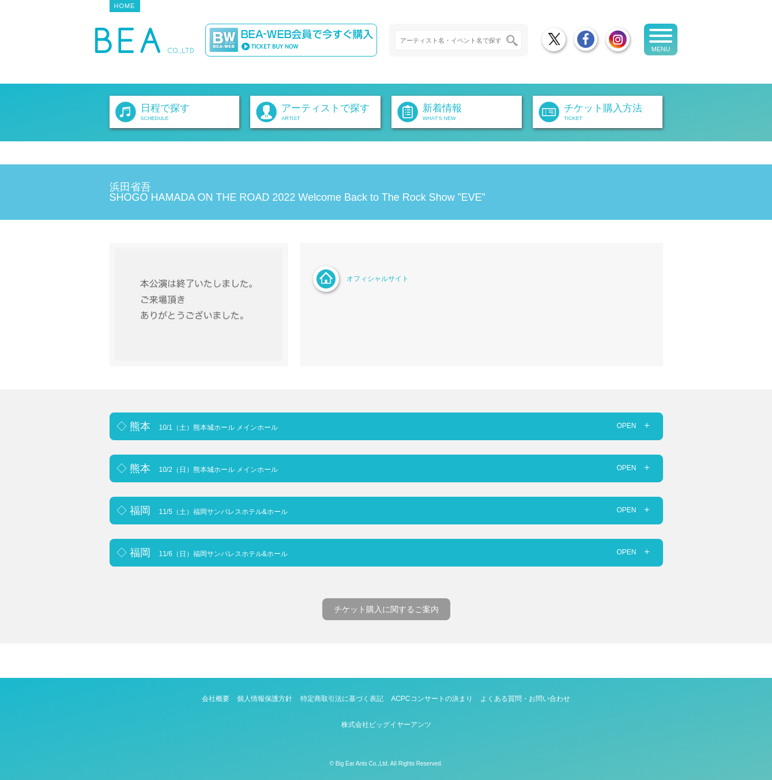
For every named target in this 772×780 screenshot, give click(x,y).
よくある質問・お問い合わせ (525, 699)
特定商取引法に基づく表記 (341, 699)
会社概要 (215, 699)
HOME (124, 5)
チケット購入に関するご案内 (386, 609)
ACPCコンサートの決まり (431, 699)
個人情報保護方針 (264, 699)
